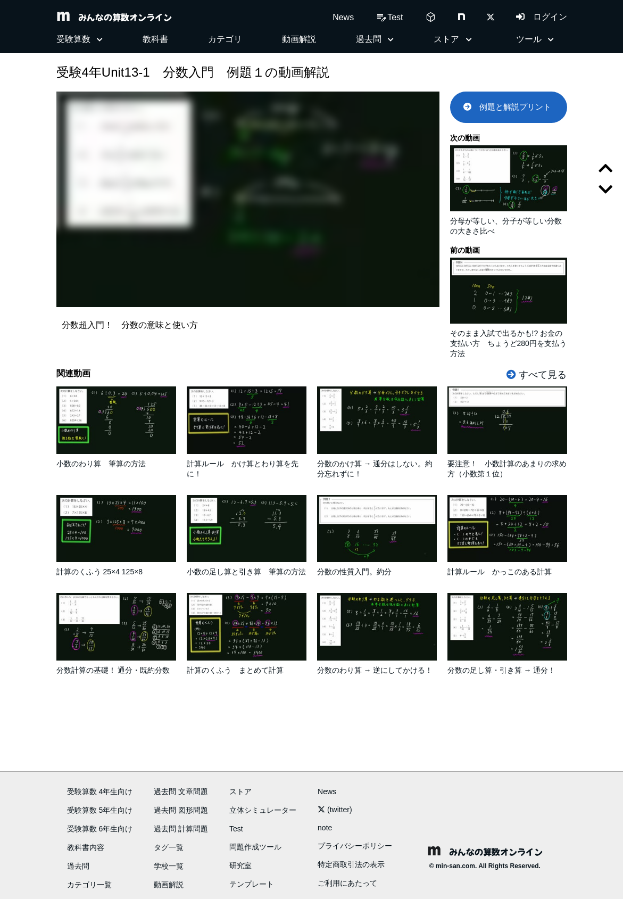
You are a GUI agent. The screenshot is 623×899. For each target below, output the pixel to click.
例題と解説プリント (507, 106)
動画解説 (299, 39)
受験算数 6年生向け (100, 828)
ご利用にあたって (347, 883)
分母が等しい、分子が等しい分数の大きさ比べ (508, 221)
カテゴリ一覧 (89, 884)
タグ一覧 (169, 847)
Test (236, 828)
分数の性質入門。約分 (377, 567)
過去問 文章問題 (181, 791)
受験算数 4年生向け (100, 791)
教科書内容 (85, 847)
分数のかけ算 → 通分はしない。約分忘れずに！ (377, 464)
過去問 (78, 866)
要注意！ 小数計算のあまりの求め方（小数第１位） (507, 464)
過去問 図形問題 (181, 810)
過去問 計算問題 (181, 828)
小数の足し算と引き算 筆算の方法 (246, 567)
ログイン (541, 16)
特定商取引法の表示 (351, 864)
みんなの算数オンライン (114, 17)
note (325, 827)
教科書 (155, 39)
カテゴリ (225, 39)
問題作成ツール (255, 847)
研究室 (240, 865)
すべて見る (536, 374)
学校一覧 (169, 866)
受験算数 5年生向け (100, 810)
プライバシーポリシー (355, 846)
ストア (240, 791)
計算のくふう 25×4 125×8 (116, 567)
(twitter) (335, 809)
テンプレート (251, 884)
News (343, 17)
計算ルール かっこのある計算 (507, 567)
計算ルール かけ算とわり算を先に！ (246, 464)
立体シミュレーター (262, 810)
